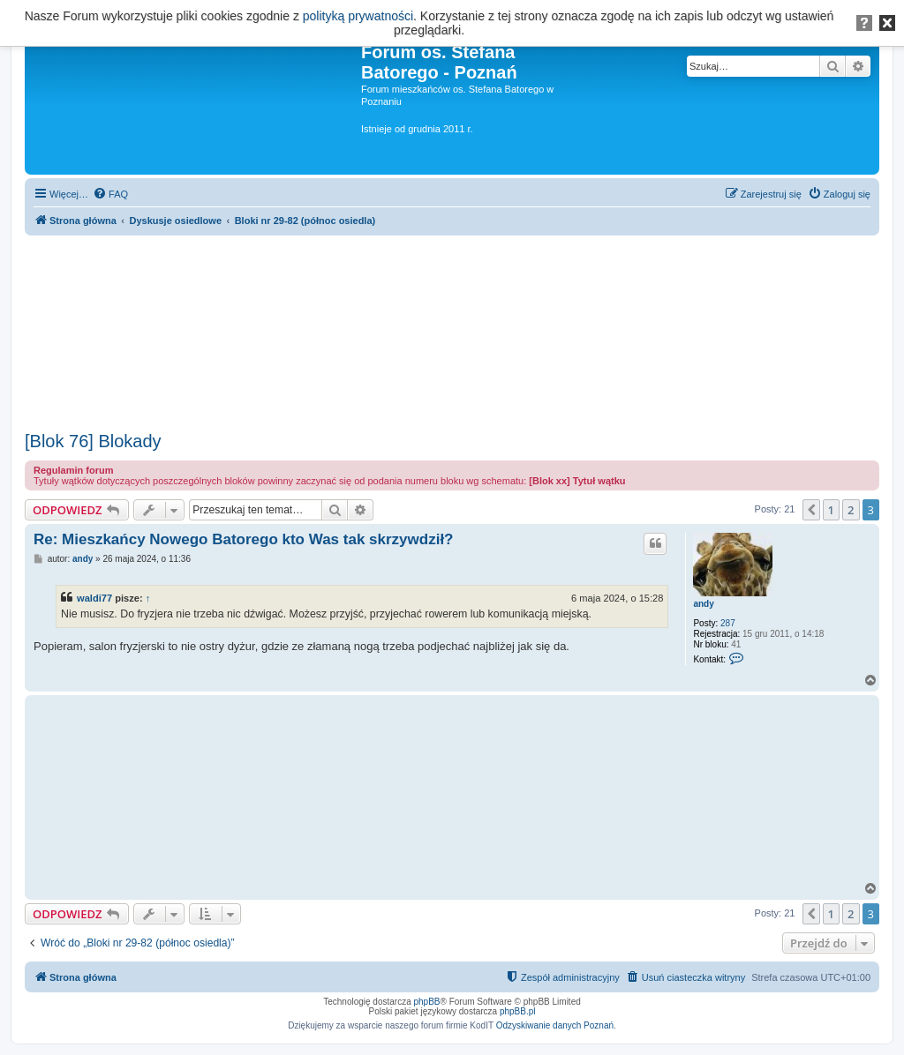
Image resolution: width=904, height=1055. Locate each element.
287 (727, 623)
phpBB (427, 1001)
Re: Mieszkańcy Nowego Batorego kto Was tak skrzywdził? (244, 539)
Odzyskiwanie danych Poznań (555, 1025)
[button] (811, 509)
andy (703, 604)
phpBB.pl (518, 1011)
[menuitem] (110, 194)
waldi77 (94, 598)
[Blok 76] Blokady (93, 441)
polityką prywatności (358, 16)
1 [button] (831, 510)
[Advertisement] (452, 327)
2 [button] (851, 510)
